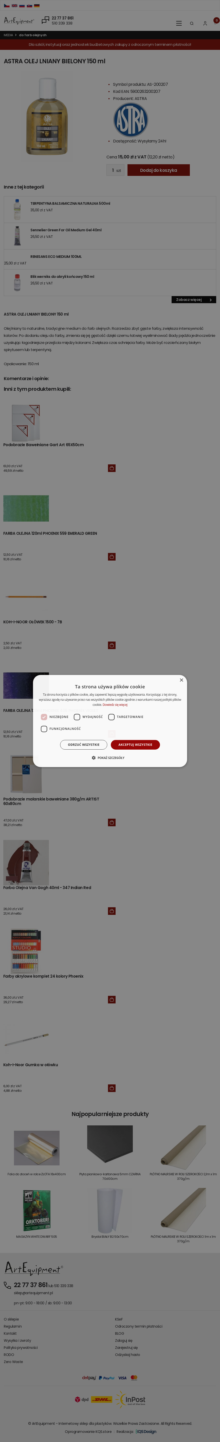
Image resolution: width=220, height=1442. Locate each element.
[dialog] (110, 721)
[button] (110, 758)
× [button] (181, 680)
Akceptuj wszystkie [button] (135, 745)
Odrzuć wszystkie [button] (83, 745)
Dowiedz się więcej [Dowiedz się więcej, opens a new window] (115, 705)
